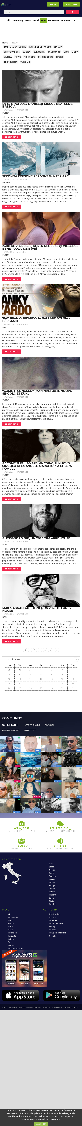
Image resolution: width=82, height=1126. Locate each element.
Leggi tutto (11, 137)
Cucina (26, 51)
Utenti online (32, 725)
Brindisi (52, 904)
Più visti (49, 725)
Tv (73, 20)
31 (30, 670)
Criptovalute (12, 51)
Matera (52, 879)
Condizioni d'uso (56, 923)
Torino (52, 888)
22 (41, 683)
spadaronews (22, 179)
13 (20, 679)
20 (20, 683)
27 (20, 688)
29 (9, 670)
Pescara (52, 895)
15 (41, 679)
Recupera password (57, 933)
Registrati (71, 4)
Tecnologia (10, 62)
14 (30, 679)
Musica (8, 56)
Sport (59, 56)
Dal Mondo (54, 51)
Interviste (65, 20)
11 (73, 674)
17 (62, 679)
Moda (75, 51)
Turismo (25, 62)
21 (30, 683)
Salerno (52, 898)
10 (62, 674)
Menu (6, 5)
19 (9, 683)
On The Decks (45, 56)
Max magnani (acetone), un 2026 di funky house (36, 609)
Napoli (52, 870)
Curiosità (39, 51)
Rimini (51, 901)
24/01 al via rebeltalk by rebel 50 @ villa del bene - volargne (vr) (40, 247)
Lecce (51, 867)
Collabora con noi (15, 948)
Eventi (28, 20)
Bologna (52, 885)
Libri (66, 51)
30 (20, 670)
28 (30, 688)
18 (73, 679)
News (43, 20)
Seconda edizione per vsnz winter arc (35, 176)
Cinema (58, 46)
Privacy (52, 926)
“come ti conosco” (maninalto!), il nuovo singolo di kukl (37, 392)
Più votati (30, 730)
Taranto (52, 876)
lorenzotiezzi (22, 109)
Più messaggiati (11, 730)
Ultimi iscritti (11, 725)
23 (52, 683)
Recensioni (53, 20)
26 (9, 688)
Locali (36, 20)
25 (73, 683)
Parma (52, 891)
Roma (51, 873)
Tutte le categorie (15, 46)
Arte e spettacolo (40, 46)
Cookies (52, 929)
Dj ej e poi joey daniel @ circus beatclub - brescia (38, 105)
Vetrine (11, 939)
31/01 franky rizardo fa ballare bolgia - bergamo (36, 320)
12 (9, 679)
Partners (11, 945)
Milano (52, 882)
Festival (11, 923)
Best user (53, 920)
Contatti (52, 936)
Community (17, 20)
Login (53, 4)
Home (5, 42)
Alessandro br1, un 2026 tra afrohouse (36, 538)
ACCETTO (41, 1123)
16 (52, 679)
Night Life (29, 56)
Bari (51, 863)
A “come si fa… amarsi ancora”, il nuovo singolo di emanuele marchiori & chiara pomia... (37, 465)
